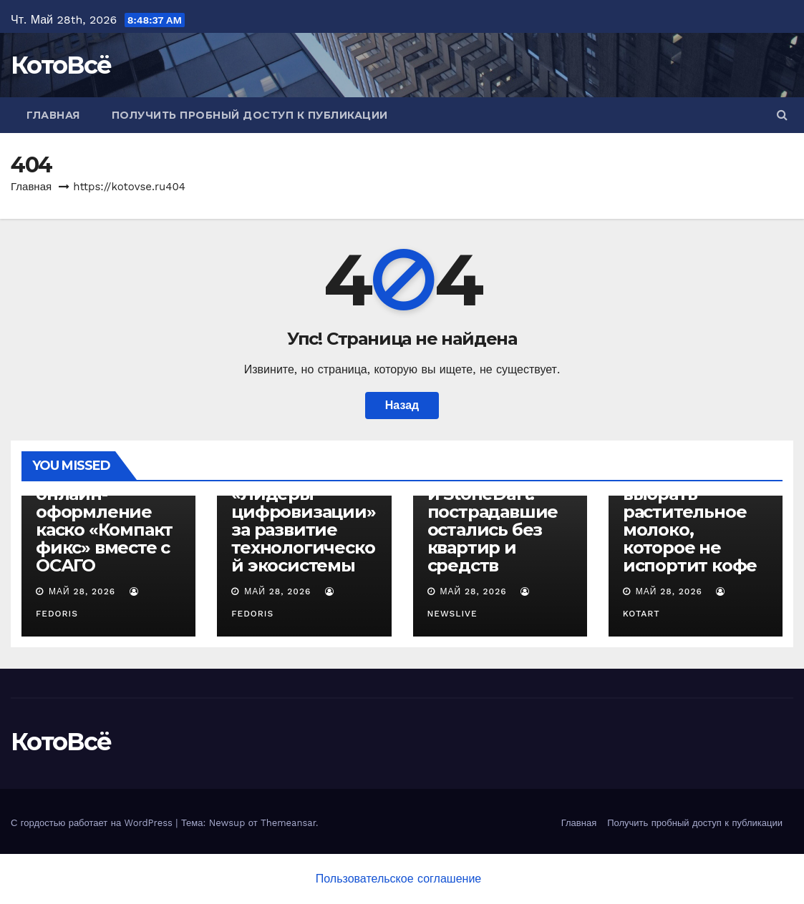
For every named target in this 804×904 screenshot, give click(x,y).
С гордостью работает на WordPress (93, 822)
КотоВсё (61, 65)
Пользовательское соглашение (398, 878)
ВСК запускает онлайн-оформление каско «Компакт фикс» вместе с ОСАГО (104, 521)
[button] (782, 115)
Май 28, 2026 (82, 591)
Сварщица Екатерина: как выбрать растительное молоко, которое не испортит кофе (690, 512)
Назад (402, 405)
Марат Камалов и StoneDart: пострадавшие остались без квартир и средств (494, 521)
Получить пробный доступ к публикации (250, 115)
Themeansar (288, 822)
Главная (53, 115)
